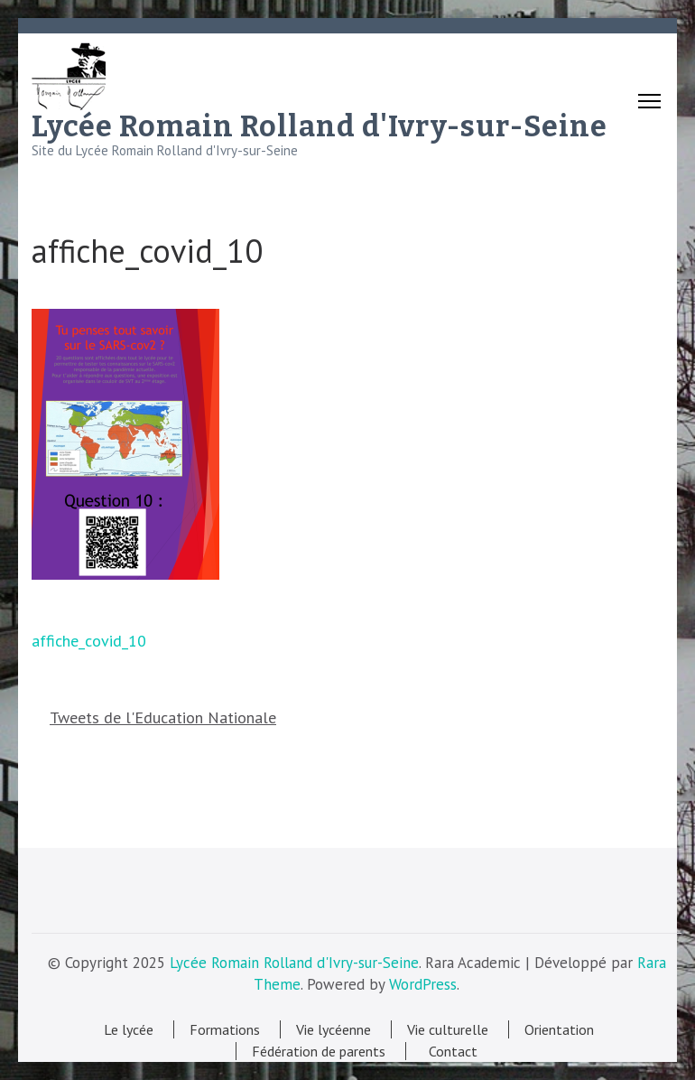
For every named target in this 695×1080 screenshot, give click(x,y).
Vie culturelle (447, 1029)
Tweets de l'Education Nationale (163, 717)
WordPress (423, 984)
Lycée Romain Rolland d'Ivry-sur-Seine (319, 126)
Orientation (559, 1029)
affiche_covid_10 (89, 640)
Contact (449, 1051)
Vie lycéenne (333, 1029)
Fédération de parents (318, 1051)
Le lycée (128, 1029)
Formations (225, 1029)
